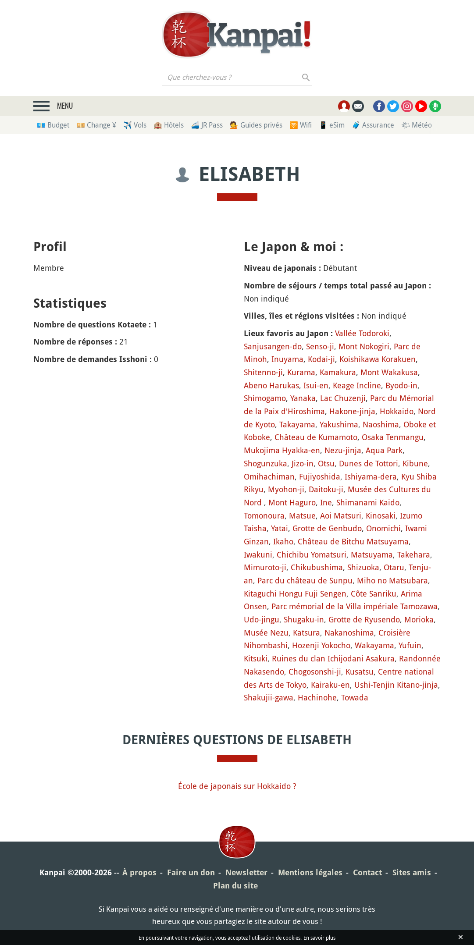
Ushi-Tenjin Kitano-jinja (396, 684)
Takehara (413, 554)
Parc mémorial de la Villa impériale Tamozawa (354, 606)
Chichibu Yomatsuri (311, 554)
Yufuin (410, 645)
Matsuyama (372, 554)
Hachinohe (317, 697)
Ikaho (283, 541)
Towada (354, 697)
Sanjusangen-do (273, 346)
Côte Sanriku (373, 593)
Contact (367, 872)
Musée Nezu (266, 632)
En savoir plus (319, 937)
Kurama (301, 372)
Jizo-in (303, 463)
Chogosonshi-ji (315, 671)
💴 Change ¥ (96, 125)
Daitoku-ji (326, 489)
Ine (326, 502)
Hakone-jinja (352, 411)
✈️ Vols (134, 125)
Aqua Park (384, 450)
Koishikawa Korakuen (377, 359)
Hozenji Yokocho (321, 645)
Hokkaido (396, 411)
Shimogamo (265, 398)
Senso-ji (320, 346)
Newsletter (246, 872)
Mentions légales (310, 872)
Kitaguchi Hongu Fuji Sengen (295, 593)
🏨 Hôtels (168, 125)
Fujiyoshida (319, 476)
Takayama (297, 424)
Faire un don (191, 872)
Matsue (302, 515)
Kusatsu (360, 671)
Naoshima (381, 424)
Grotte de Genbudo (327, 528)
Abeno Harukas (271, 385)
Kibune (415, 463)
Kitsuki (255, 658)
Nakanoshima (349, 632)
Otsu (326, 463)
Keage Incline (357, 385)
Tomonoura (264, 515)
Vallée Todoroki (362, 333)
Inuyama (287, 359)
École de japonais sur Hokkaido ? (237, 786)
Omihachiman (269, 476)
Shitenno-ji (263, 372)
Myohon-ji (286, 489)
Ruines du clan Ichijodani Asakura (333, 658)
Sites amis (411, 872)
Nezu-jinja (342, 450)
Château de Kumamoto (315, 437)
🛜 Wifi (300, 125)
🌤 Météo (416, 125)
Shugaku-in (304, 619)
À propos (139, 872)
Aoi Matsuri (340, 515)
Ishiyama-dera (371, 476)
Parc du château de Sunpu (305, 580)
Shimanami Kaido (367, 502)
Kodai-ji (321, 359)
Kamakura (338, 372)
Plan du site (235, 885)
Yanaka (303, 398)
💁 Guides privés (256, 125)
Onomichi (383, 528)
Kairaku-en (330, 684)
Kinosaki (381, 515)
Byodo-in (401, 385)
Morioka (419, 619)
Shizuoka (363, 567)
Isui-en (315, 385)
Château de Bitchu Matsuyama (353, 541)
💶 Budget (53, 125)
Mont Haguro (292, 502)
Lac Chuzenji (343, 398)
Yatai (279, 528)
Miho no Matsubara (392, 580)
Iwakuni (258, 554)
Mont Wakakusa (389, 372)
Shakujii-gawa (268, 697)
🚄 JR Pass (207, 125)
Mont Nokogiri (364, 346)
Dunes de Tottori (368, 463)
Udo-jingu (261, 619)
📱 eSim (332, 125)
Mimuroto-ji (265, 567)
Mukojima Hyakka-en (282, 450)
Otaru (394, 567)
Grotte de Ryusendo (364, 619)
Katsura (306, 632)
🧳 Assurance (373, 125)
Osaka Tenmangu (393, 437)
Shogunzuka (265, 463)
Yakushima (339, 424)
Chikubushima (317, 567)
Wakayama (374, 645)
